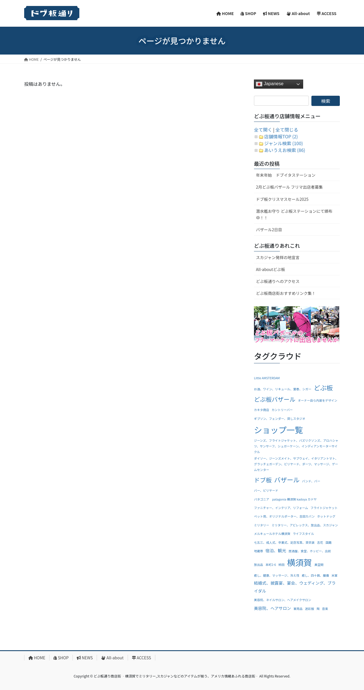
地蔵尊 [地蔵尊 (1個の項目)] (258, 551)
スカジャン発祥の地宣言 (277, 257)
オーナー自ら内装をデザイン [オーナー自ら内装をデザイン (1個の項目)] (317, 400)
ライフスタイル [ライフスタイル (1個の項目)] (303, 533)
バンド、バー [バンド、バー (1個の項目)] (311, 481)
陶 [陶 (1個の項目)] (318, 608)
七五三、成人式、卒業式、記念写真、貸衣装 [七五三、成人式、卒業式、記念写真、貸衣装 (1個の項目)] (284, 542)
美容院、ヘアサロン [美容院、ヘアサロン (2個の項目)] (272, 608)
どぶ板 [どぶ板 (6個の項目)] (323, 387)
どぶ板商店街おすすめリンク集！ (286, 293)
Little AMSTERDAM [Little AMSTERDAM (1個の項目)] (267, 378)
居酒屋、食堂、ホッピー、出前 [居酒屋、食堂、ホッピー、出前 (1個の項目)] (310, 551)
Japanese (270, 84)
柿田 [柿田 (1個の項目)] (281, 564)
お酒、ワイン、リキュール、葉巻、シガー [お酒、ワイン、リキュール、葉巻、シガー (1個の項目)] (282, 389)
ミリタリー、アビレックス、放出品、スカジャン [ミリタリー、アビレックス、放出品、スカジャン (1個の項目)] (305, 525)
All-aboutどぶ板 (270, 269)
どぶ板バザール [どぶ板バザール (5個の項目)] (274, 399)
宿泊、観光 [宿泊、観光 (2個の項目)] (276, 550)
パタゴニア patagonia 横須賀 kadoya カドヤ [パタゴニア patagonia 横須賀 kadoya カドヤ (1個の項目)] (285, 499)
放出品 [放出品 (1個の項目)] (258, 564)
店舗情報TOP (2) (281, 136)
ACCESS (141, 657)
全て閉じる (287, 129)
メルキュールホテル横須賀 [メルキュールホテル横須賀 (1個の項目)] (272, 533)
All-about (112, 657)
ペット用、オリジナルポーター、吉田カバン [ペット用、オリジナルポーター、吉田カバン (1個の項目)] (284, 516)
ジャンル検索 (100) (283, 143)
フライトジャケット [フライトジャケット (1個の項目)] (324, 508)
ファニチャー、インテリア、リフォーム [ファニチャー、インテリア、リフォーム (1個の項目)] (281, 508)
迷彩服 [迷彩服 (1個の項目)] (309, 608)
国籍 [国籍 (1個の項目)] (329, 542)
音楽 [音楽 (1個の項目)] (325, 608)
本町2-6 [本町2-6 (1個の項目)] (271, 564)
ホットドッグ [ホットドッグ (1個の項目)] (326, 516)
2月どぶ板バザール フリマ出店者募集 (289, 187)
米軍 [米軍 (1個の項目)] (334, 575)
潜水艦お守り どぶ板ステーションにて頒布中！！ (294, 214)
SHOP (61, 657)
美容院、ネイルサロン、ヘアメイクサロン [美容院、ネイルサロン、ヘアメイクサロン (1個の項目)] (282, 600)
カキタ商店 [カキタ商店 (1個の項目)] (261, 410)
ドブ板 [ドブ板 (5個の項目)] (263, 480)
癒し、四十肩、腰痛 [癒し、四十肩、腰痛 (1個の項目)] (315, 575)
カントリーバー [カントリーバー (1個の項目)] (282, 410)
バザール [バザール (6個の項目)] (286, 479)
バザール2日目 (269, 229)
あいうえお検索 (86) (284, 150)
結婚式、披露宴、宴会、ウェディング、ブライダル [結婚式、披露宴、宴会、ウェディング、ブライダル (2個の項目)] (295, 587)
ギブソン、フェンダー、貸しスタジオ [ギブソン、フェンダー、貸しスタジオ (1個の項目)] (279, 418)
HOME (36, 657)
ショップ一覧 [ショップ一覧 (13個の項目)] (278, 429)
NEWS (85, 657)
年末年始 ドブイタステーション (285, 175)
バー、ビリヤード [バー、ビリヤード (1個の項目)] (266, 490)
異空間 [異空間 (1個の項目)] (319, 564)
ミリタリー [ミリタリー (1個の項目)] (261, 525)
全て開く (263, 129)
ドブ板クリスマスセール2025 (282, 199)
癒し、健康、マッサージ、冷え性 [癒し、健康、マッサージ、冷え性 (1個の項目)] (276, 575)
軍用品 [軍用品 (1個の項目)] (298, 608)
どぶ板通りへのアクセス (277, 281)
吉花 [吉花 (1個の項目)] (320, 542)
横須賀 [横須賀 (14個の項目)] (299, 562)
